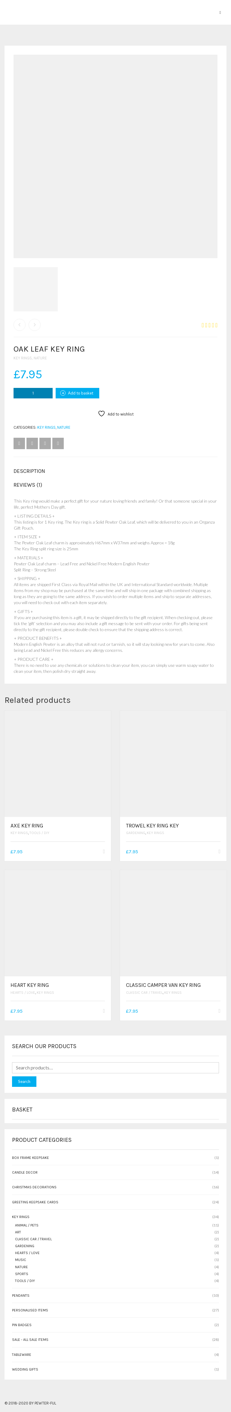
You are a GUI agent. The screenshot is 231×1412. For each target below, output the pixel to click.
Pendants (20, 1295)
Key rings (23, 358)
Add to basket (80, 393)
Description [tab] (29, 471)
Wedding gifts (25, 1369)
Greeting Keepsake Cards (35, 1202)
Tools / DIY (39, 833)
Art (18, 1232)
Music (20, 1260)
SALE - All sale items (30, 1340)
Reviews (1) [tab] (28, 485)
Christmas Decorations (34, 1187)
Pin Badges (22, 1325)
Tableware (21, 1355)
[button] (104, 851)
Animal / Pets (26, 1225)
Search (24, 1081)
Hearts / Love (23, 992)
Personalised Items (30, 1310)
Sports (21, 1274)
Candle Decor (25, 1172)
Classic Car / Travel (144, 992)
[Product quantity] (33, 393)
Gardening (135, 833)
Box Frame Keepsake (30, 1158)
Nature (40, 358)
